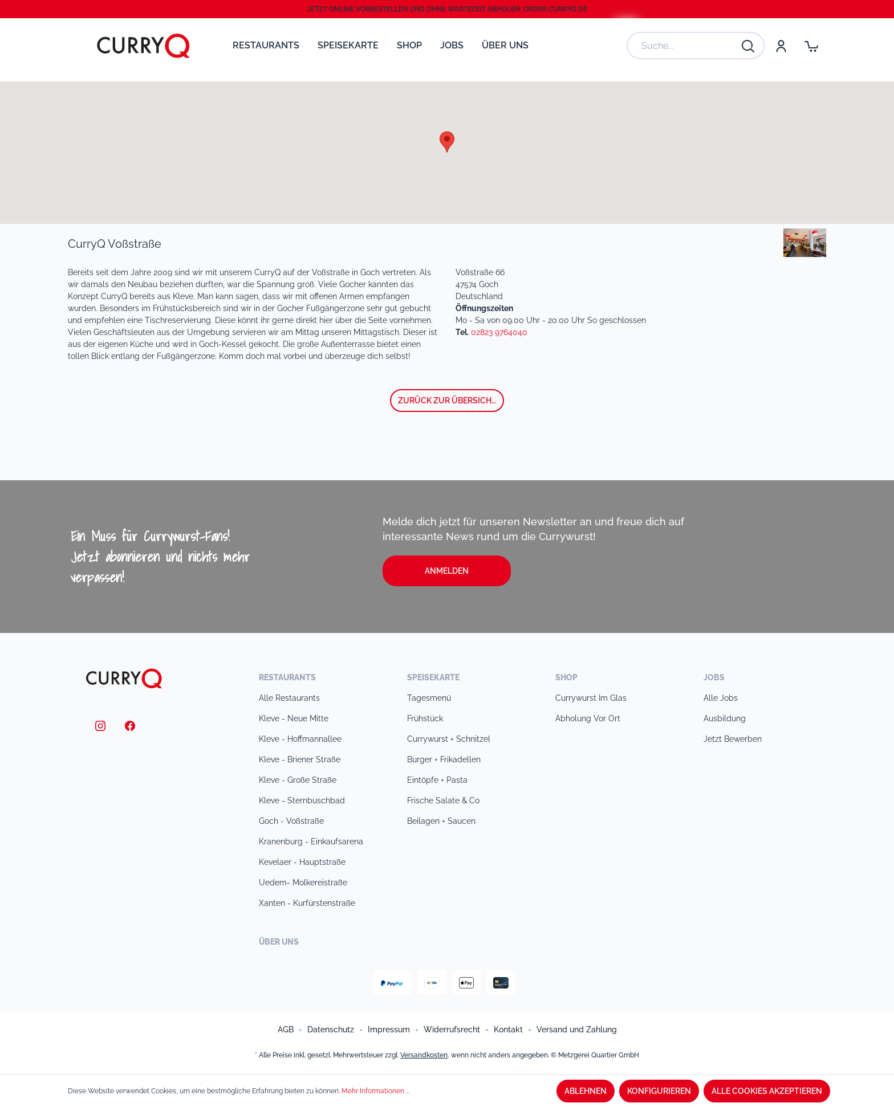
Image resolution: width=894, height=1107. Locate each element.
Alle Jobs (721, 697)
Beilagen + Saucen (441, 821)
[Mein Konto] (781, 45)
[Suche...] (684, 45)
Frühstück (425, 718)
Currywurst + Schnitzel (448, 739)
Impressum (389, 1029)
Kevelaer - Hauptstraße (302, 862)
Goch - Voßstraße (291, 821)
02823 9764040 (499, 332)
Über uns (279, 941)
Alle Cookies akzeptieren (767, 1091)
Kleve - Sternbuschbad (302, 800)
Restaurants (287, 677)
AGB (286, 1029)
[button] (447, 142)
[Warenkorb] (811, 45)
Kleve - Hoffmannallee (300, 739)
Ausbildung (725, 718)
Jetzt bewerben (733, 739)
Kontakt (508, 1029)
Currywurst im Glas (591, 697)
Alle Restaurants (289, 697)
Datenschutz (330, 1029)
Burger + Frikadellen (444, 759)
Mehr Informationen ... (375, 1091)
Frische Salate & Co (443, 800)
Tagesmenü (429, 697)
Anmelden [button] (447, 570)
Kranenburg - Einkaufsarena (311, 841)
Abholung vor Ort (587, 718)
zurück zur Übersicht (447, 400)
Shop (566, 677)
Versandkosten (424, 1055)
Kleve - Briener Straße (299, 759)
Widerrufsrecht (452, 1029)
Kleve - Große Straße (297, 780)
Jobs (714, 677)
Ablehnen (585, 1091)
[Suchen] (749, 45)
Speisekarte (433, 677)
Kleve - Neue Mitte (293, 718)
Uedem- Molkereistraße (303, 882)
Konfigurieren (659, 1091)
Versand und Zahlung (577, 1029)
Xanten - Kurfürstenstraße (307, 903)
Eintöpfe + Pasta (437, 780)
